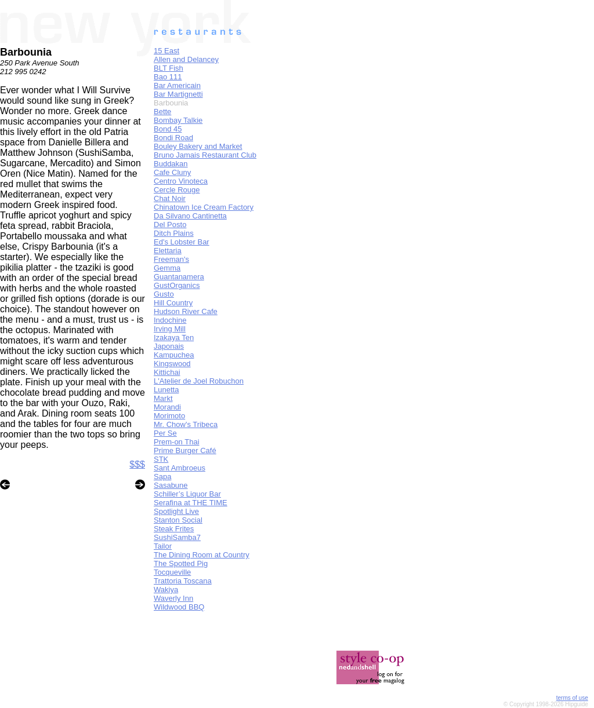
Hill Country (173, 302)
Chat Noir (170, 198)
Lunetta (166, 389)
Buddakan (171, 163)
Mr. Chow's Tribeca (186, 424)
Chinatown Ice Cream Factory (203, 207)
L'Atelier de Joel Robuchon (199, 381)
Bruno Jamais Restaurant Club (205, 155)
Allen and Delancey (186, 59)
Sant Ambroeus (179, 468)
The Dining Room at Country (201, 554)
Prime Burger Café (185, 450)
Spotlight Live (176, 511)
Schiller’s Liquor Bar (187, 494)
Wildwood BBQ (179, 607)
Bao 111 (168, 76)
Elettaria (168, 250)
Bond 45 (168, 129)
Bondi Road (173, 137)
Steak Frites (174, 528)
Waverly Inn (173, 598)
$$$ (137, 464)
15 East (166, 50)
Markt (163, 398)
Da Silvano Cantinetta (190, 215)
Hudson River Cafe (186, 311)
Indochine (170, 320)
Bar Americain (177, 85)
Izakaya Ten (174, 337)
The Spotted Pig (181, 563)
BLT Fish (168, 68)
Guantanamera (179, 276)
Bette (162, 111)
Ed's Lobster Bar (181, 242)
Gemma (167, 268)
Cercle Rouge (177, 189)
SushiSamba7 (177, 537)
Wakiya (166, 589)
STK (161, 459)
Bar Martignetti (178, 94)
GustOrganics (177, 285)
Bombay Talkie (178, 120)
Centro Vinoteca (181, 181)
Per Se (165, 433)
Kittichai (167, 372)
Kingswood (172, 363)
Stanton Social (178, 520)
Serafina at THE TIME (190, 502)
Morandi (167, 407)
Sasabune (171, 485)
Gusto (164, 294)
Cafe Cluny (172, 172)
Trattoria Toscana (183, 580)
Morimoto (169, 415)
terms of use (572, 698)
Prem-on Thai (177, 441)
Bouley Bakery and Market (198, 146)
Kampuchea (174, 355)
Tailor (163, 546)
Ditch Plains (174, 233)
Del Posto (170, 224)
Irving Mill (170, 328)
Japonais (169, 346)
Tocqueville (172, 572)
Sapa (162, 476)
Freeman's (171, 259)
